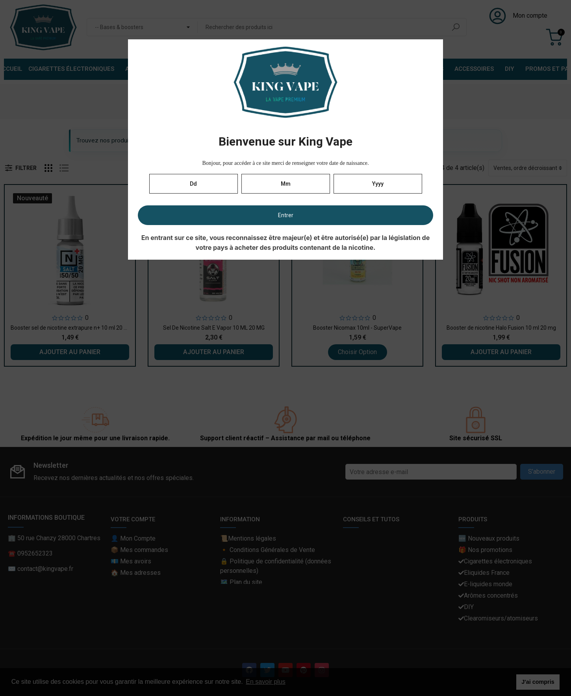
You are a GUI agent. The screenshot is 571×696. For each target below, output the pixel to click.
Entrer (285, 215)
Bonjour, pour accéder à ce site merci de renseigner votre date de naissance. (285, 163)
